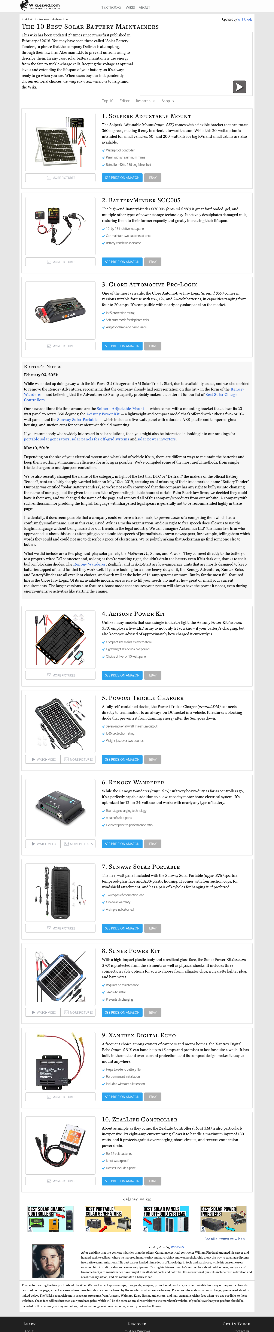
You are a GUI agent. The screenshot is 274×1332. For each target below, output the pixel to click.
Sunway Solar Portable (78, 419)
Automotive (60, 19)
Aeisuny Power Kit (103, 414)
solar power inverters (156, 439)
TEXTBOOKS (111, 7)
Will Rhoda (177, 1247)
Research (145, 100)
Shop (168, 100)
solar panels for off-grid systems (100, 439)
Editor (125, 100)
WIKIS (130, 7)
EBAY (153, 177)
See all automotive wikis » (225, 1238)
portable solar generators (47, 439)
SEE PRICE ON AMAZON (122, 177)
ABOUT (144, 7)
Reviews (44, 19)
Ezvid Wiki (29, 19)
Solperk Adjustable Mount (121, 408)
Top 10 (107, 100)
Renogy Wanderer (89, 564)
